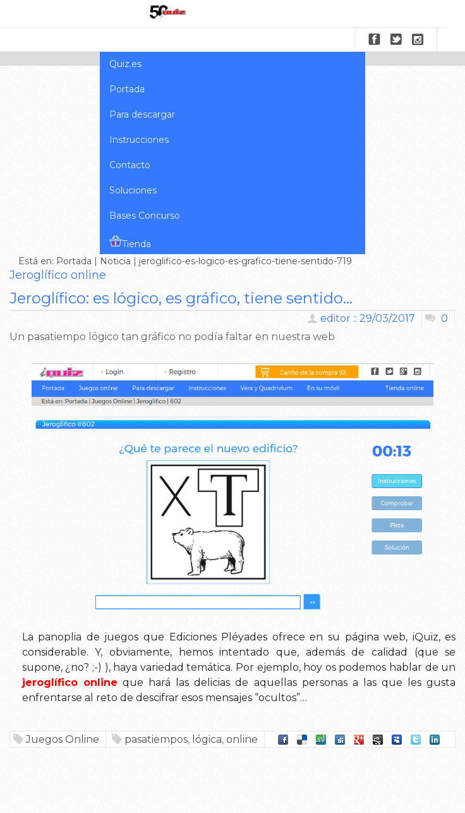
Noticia (115, 261)
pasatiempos (156, 739)
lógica (207, 739)
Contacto (129, 165)
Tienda (130, 242)
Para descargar (142, 114)
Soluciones (133, 190)
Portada (127, 89)
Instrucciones (139, 139)
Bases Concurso (144, 215)
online (242, 739)
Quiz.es (125, 64)
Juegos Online (62, 739)
